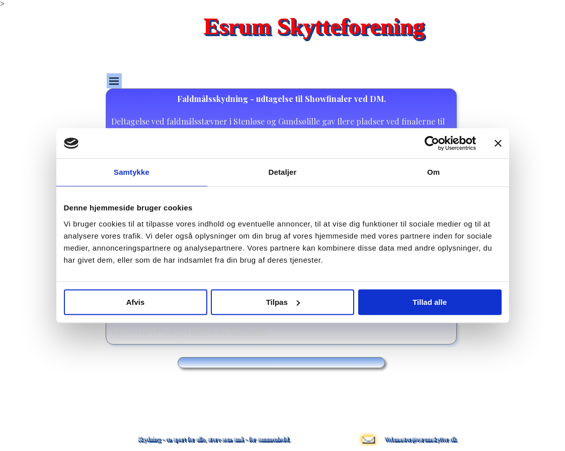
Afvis (135, 302)
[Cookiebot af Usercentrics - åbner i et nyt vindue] (432, 143)
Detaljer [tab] (283, 172)
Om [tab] (433, 172)
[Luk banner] (498, 143)
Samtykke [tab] (131, 172)
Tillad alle (430, 302)
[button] (368, 427)
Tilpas (283, 302)
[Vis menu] (114, 80)
